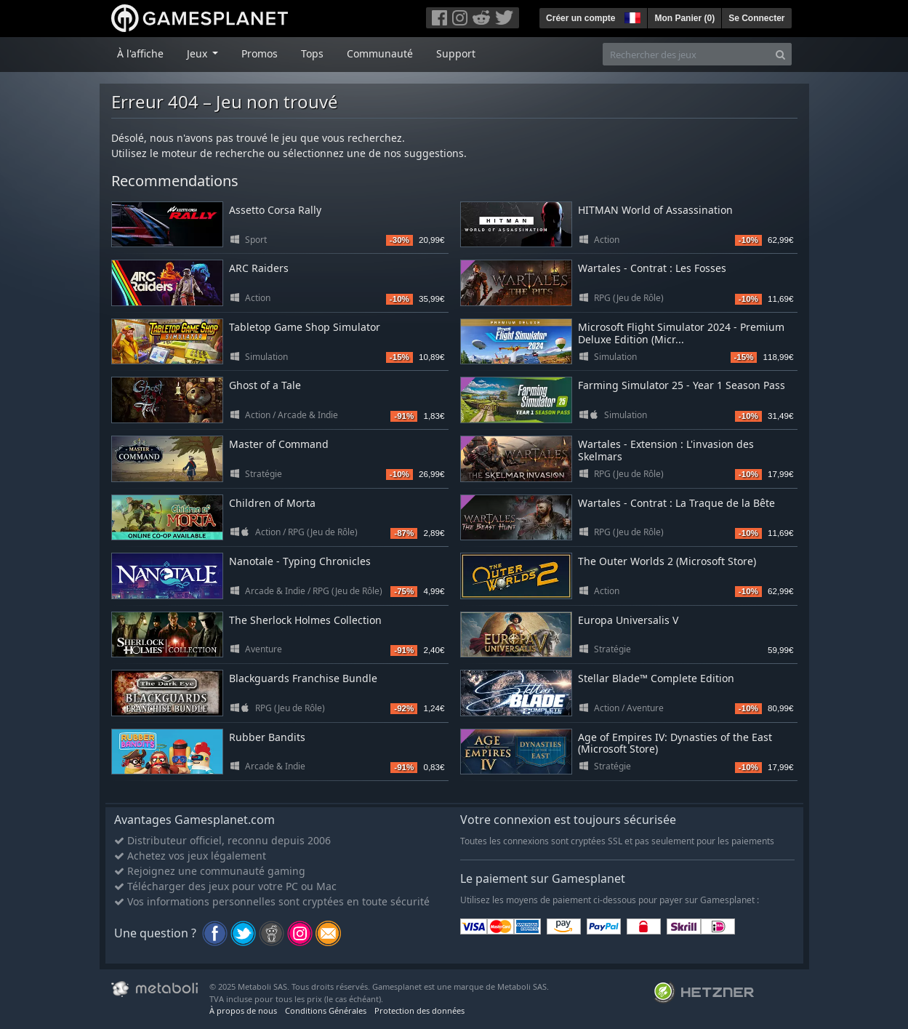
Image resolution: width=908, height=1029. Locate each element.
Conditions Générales (325, 1010)
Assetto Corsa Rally (275, 210)
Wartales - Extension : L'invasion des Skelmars (666, 450)
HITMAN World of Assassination (655, 210)
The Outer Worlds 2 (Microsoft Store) (667, 561)
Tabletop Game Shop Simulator (304, 327)
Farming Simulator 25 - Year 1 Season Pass (681, 385)
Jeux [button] (198, 53)
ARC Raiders (259, 268)
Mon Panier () (684, 18)
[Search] (780, 54)
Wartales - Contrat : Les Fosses (652, 268)
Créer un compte (580, 18)
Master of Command (279, 444)
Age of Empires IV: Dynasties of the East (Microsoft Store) (675, 743)
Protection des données (419, 1010)
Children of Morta (272, 503)
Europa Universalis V (628, 620)
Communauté (380, 53)
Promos (259, 53)
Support (455, 53)
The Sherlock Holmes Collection (305, 620)
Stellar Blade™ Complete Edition (656, 678)
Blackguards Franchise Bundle (303, 678)
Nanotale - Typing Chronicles (300, 561)
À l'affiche (140, 53)
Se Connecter (756, 18)
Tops (312, 53)
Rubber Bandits (267, 737)
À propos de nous (243, 1010)
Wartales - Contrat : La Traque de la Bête (676, 503)
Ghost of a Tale (265, 385)
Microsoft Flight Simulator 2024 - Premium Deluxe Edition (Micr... (681, 333)
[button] (631, 16)
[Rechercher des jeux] (686, 54)
